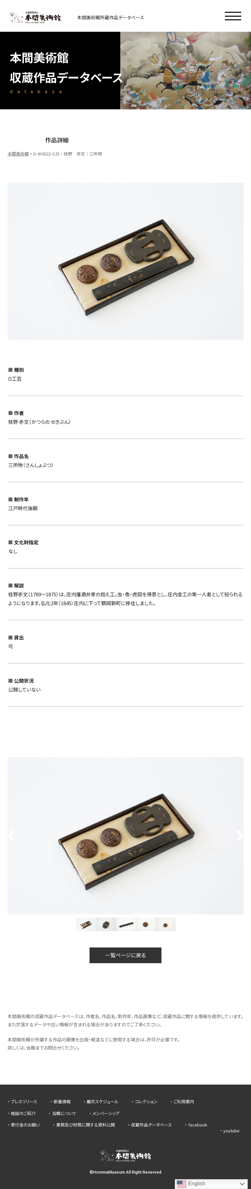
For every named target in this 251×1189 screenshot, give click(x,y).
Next (240, 835)
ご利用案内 (184, 1101)
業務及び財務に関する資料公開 (85, 1125)
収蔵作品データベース (151, 1125)
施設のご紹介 (23, 1113)
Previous (11, 835)
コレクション (146, 1101)
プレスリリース (24, 1101)
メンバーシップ (105, 1113)
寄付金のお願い (25, 1125)
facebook (197, 1125)
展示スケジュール (103, 1101)
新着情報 (62, 1101)
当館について (64, 1113)
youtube (231, 1130)
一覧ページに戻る (125, 955)
